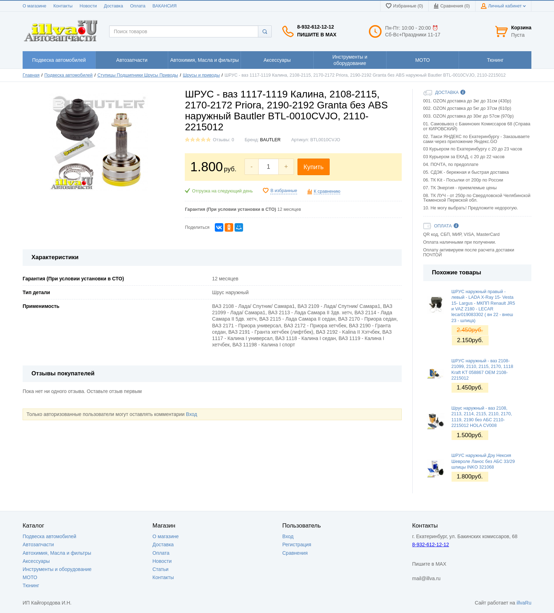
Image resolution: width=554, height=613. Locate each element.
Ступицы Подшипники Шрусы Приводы (138, 75)
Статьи (161, 569)
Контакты (62, 6)
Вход (191, 414)
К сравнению (327, 191)
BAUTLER (270, 139)
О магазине (34, 6)
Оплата (137, 6)
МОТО (30, 577)
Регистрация (296, 544)
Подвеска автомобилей (69, 75)
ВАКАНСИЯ (165, 6)
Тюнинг (31, 585)
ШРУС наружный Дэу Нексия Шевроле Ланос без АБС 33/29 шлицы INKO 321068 (483, 461)
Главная (31, 75)
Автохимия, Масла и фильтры (57, 553)
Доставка (113, 6)
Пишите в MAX (316, 34)
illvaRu (524, 603)
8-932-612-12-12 (315, 27)
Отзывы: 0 (223, 139)
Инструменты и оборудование (57, 569)
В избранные (283, 190)
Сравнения (295, 553)
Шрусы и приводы (201, 75)
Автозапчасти (38, 544)
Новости (88, 6)
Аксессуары (36, 561)
